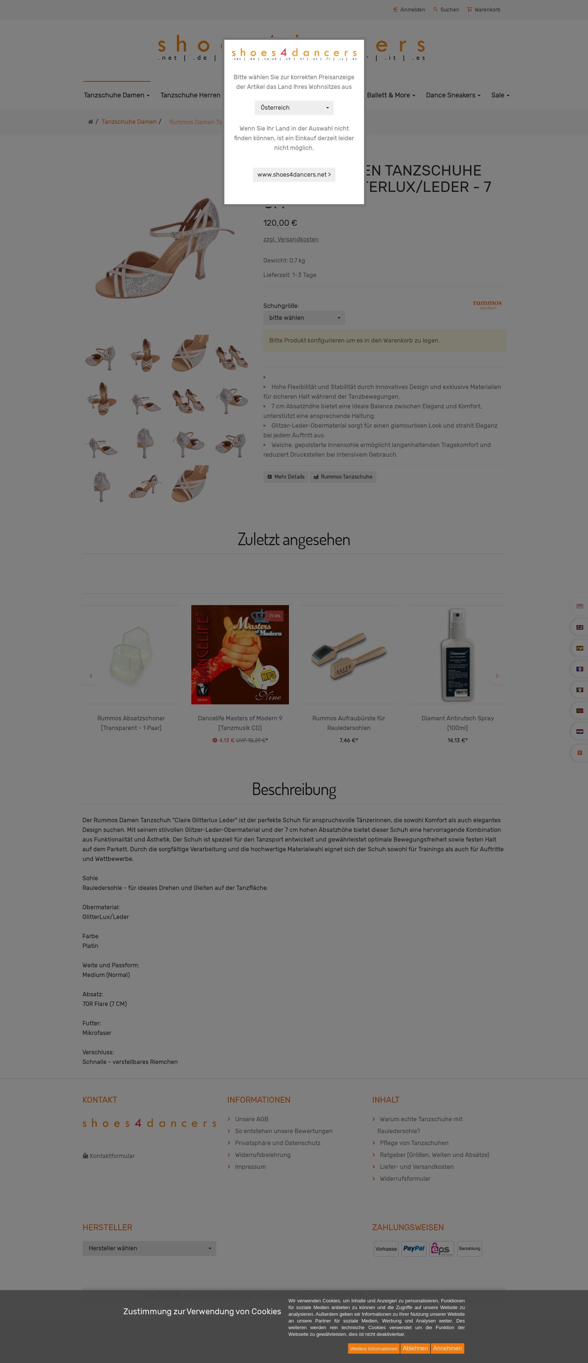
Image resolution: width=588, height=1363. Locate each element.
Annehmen (447, 1348)
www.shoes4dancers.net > (294, 174)
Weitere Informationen (374, 1348)
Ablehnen (415, 1348)
